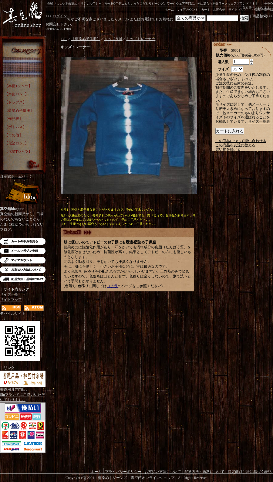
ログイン (59, 16)
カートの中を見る (23, 241)
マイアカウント (187, 9)
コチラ (112, 286)
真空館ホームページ (16, 176)
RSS (11, 308)
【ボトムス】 (15, 127)
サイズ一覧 (9, 294)
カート (205, 9)
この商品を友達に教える (235, 145)
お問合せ (219, 9)
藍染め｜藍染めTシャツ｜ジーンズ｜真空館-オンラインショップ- (23, 15)
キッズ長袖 (113, 39)
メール (123, 19)
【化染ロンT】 (17, 143)
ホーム (169, 9)
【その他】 (14, 135)
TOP (64, 39)
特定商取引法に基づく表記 (249, 472)
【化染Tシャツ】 (18, 151)
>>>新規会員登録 (261, 9)
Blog (23, 193)
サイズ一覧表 (259, 121)
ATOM (34, 308)
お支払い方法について (23, 269)
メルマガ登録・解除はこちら (23, 251)
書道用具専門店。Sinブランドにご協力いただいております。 (23, 393)
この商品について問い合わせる (240, 141)
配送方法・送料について (23, 279)
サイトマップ (237, 9)
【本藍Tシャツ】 (18, 86)
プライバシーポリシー (123, 472)
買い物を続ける (228, 149)
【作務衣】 (14, 119)
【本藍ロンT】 (17, 94)
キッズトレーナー (140, 39)
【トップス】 (15, 102)
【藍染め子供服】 (19, 110)
